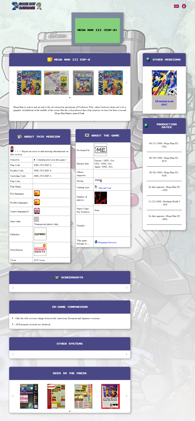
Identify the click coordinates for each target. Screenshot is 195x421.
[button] (126, 82)
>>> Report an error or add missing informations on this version (39, 152)
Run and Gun (104, 187)
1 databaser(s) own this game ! (51, 159)
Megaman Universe (106, 242)
